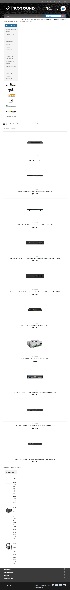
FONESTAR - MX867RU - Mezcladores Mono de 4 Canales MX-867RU (35, 225)
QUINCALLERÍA (9, 70)
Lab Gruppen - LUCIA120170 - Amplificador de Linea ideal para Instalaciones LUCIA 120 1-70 (35, 258)
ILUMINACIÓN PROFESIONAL (9, 57)
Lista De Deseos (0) (46, 1)
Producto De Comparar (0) (9, 128)
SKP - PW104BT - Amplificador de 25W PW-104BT (35, 358)
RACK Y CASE (9, 73)
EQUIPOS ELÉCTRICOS (9, 48)
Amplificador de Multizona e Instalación (56, 19)
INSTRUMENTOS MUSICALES (10, 62)
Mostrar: (32, 123)
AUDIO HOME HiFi (10, 34)
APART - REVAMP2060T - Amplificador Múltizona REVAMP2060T (35, 158)
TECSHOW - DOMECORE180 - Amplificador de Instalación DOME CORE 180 (35, 459)
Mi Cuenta (57, 1)
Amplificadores (41, 19)
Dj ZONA (8, 44)
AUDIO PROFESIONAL (30, 19)
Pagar (64, 1)
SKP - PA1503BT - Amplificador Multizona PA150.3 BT (35, 325)
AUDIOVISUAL (9, 41)
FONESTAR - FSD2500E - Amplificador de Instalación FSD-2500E (35, 191)
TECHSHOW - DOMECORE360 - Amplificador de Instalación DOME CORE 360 (35, 392)
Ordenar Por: (11, 123)
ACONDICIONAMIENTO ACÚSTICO (11, 30)
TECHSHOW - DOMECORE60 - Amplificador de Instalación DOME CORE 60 (35, 425)
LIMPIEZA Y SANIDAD (11, 66)
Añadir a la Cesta (14, 500)
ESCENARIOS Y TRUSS (11, 53)
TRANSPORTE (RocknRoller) (9, 77)
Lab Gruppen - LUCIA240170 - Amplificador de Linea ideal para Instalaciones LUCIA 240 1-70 (35, 292)
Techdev (48, 585)
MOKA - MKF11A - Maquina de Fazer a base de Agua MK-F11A (15, 519)
